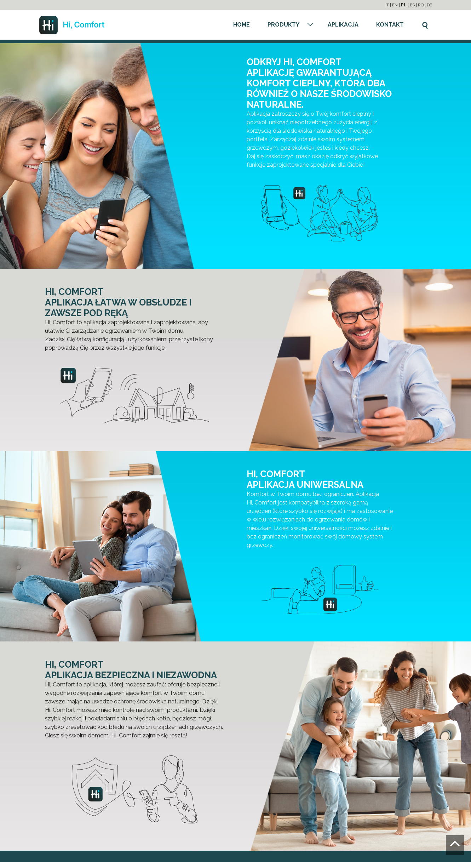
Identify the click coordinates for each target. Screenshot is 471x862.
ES (412, 4)
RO (421, 4)
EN (395, 4)
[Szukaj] (425, 24)
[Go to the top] (455, 845)
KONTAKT (390, 24)
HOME (241, 24)
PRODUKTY (283, 24)
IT (387, 4)
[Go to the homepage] (72, 25)
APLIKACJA (343, 24)
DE (429, 4)
